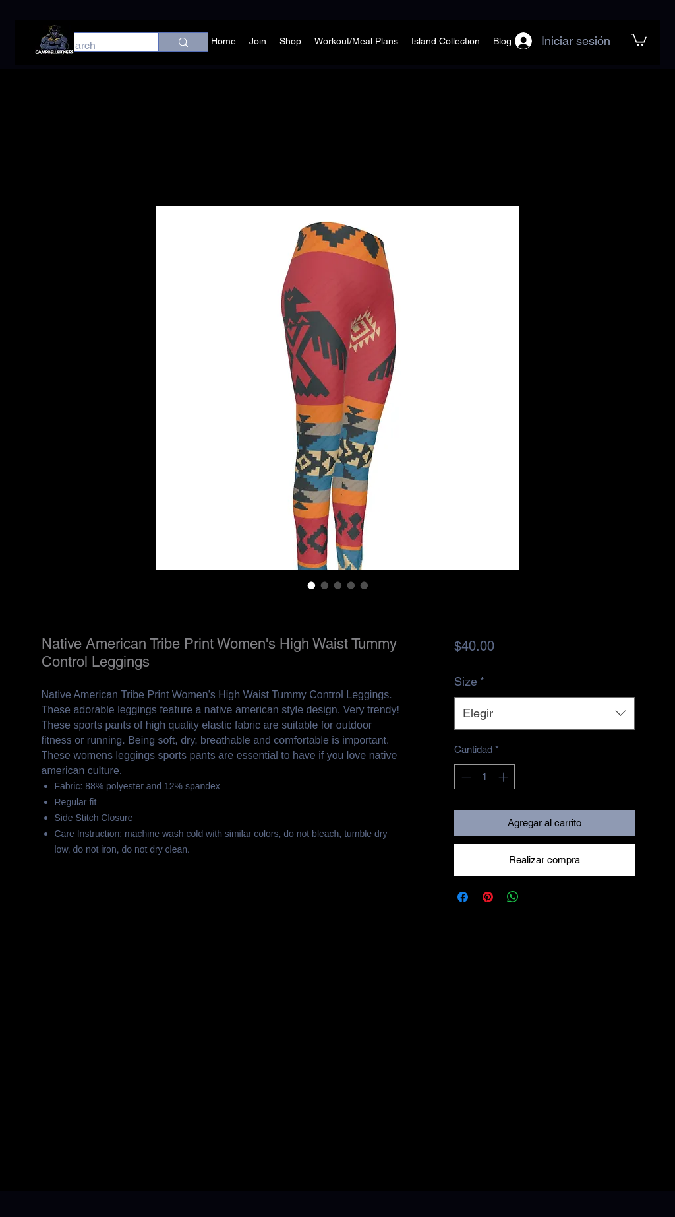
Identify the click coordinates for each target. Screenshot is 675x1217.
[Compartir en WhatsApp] (513, 897)
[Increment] (505, 777)
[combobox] (544, 713)
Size (469, 681)
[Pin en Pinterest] (488, 897)
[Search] (96, 45)
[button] (639, 39)
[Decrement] (465, 777)
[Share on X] (538, 897)
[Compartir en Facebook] (463, 897)
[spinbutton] (485, 777)
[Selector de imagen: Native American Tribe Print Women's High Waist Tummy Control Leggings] (311, 585)
